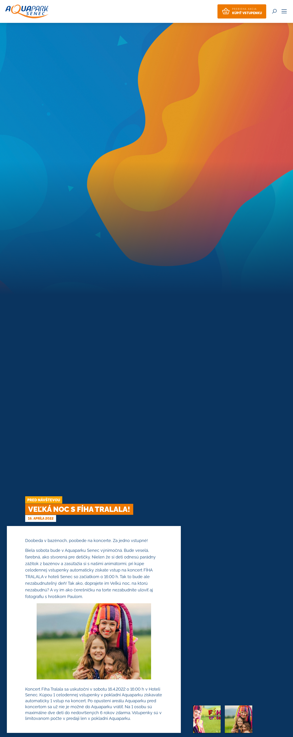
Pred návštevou (43, 500)
